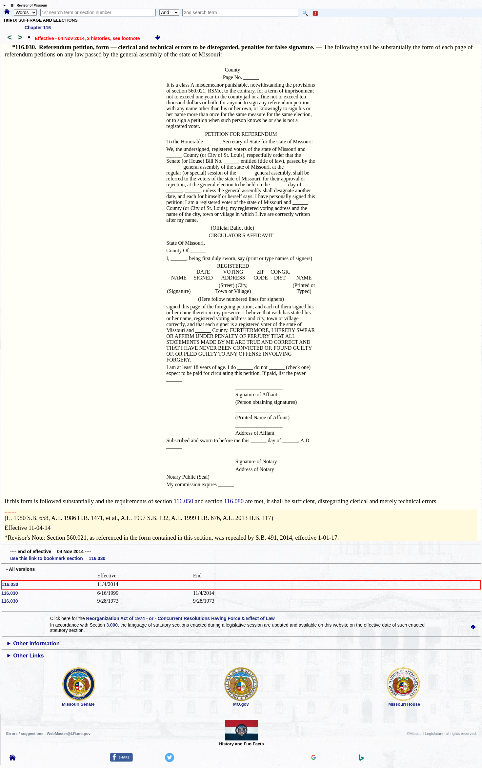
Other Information (36, 643)
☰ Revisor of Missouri (27, 5)
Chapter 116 (38, 27)
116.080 (234, 501)
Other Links (28, 656)
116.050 (183, 501)
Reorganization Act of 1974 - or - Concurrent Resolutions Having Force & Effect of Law (180, 618)
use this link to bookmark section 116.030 (57, 558)
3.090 (112, 625)
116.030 (10, 584)
